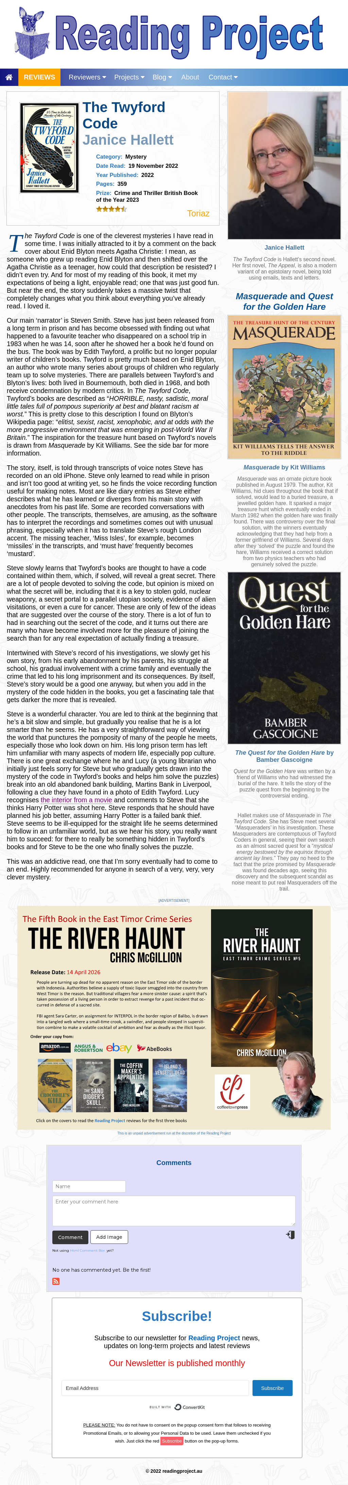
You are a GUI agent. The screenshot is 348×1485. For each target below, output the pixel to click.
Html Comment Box (87, 1250)
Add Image (109, 1237)
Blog (162, 77)
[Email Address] (155, 1388)
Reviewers (87, 77)
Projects (129, 77)
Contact (223, 77)
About (190, 77)
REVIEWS (39, 77)
